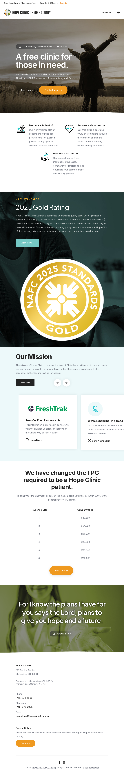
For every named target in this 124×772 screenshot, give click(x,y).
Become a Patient (41, 125)
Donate (106, 12)
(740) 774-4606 (24, 697)
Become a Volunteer (91, 125)
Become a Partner (65, 153)
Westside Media (92, 767)
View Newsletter (99, 440)
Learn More (33, 440)
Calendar (63, 3)
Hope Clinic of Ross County (44, 767)
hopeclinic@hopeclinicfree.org (32, 716)
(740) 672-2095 (24, 707)
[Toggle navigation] (118, 12)
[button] (57, 383)
